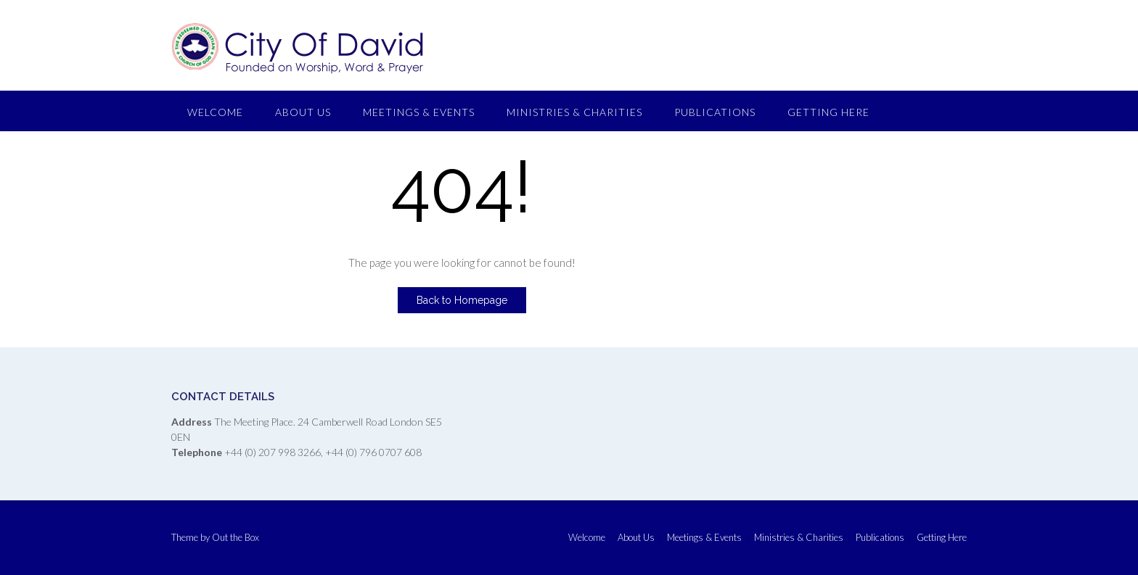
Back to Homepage (462, 300)
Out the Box (235, 537)
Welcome (215, 112)
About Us (303, 112)
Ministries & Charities (574, 112)
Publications (715, 112)
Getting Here (828, 112)
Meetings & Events (419, 112)
